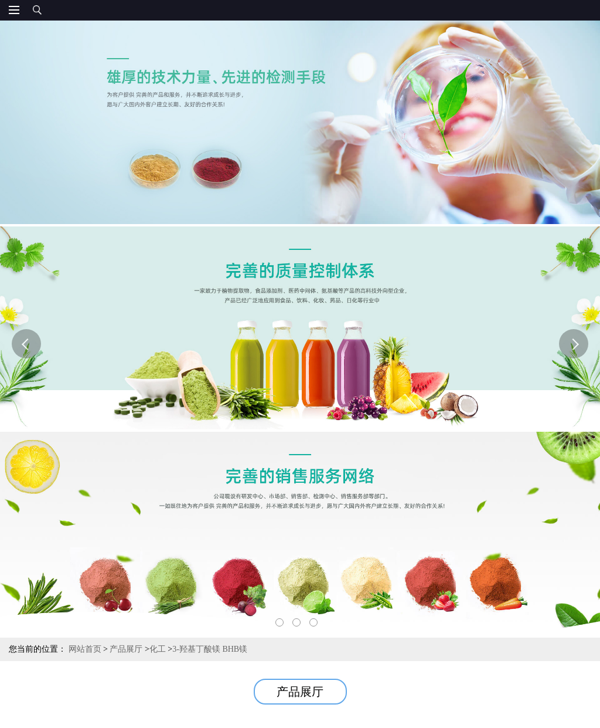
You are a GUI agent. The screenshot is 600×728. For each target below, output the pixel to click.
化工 (157, 649)
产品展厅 (126, 649)
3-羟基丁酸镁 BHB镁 (209, 649)
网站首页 (85, 649)
